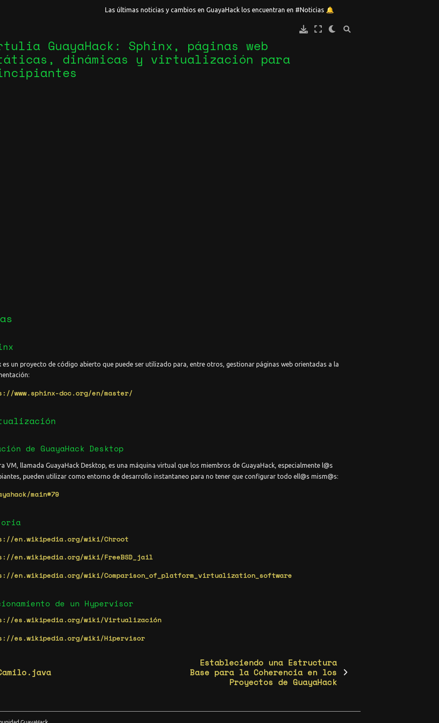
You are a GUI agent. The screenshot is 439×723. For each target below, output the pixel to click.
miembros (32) (33, 499)
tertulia (32, 413)
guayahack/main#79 (143, 482)
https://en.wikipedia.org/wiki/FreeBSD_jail (186, 545)
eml (69, 661)
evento (19, 689)
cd (42, 591)
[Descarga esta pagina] (382, 29)
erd (13, 676)
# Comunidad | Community (33, 280)
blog (24, 399)
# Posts (21, 247)
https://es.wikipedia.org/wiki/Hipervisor (182, 626)
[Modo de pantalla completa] (396, 29)
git (48, 703)
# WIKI (19, 299)
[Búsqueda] (425, 29)
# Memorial (27, 194)
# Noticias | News (41, 208)
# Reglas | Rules (39, 260)
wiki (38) (25, 527)
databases (56, 619)
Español (30, 385)
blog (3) (23, 485)
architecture (31, 563)
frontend (50, 689)
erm (28, 676)
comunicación (31, 605)
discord (61, 633)
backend (21, 591)
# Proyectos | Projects (33, 319)
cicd (58, 591)
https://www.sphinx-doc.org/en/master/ (176, 370)
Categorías (31, 468)
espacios (54, 676)
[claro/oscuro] (411, 29)
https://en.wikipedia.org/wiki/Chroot (174, 527)
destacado (25, 633)
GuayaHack (34, 371)
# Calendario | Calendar (35, 227)
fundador (23, 703)
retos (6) (25, 513)
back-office (29, 577)
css (65, 605)
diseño (19, 647)
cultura (21, 619)
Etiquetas (29, 547)
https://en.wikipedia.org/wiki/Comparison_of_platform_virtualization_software (256, 563)
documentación (33, 661)
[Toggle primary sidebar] (101, 29)
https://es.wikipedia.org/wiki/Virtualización (191, 608)
